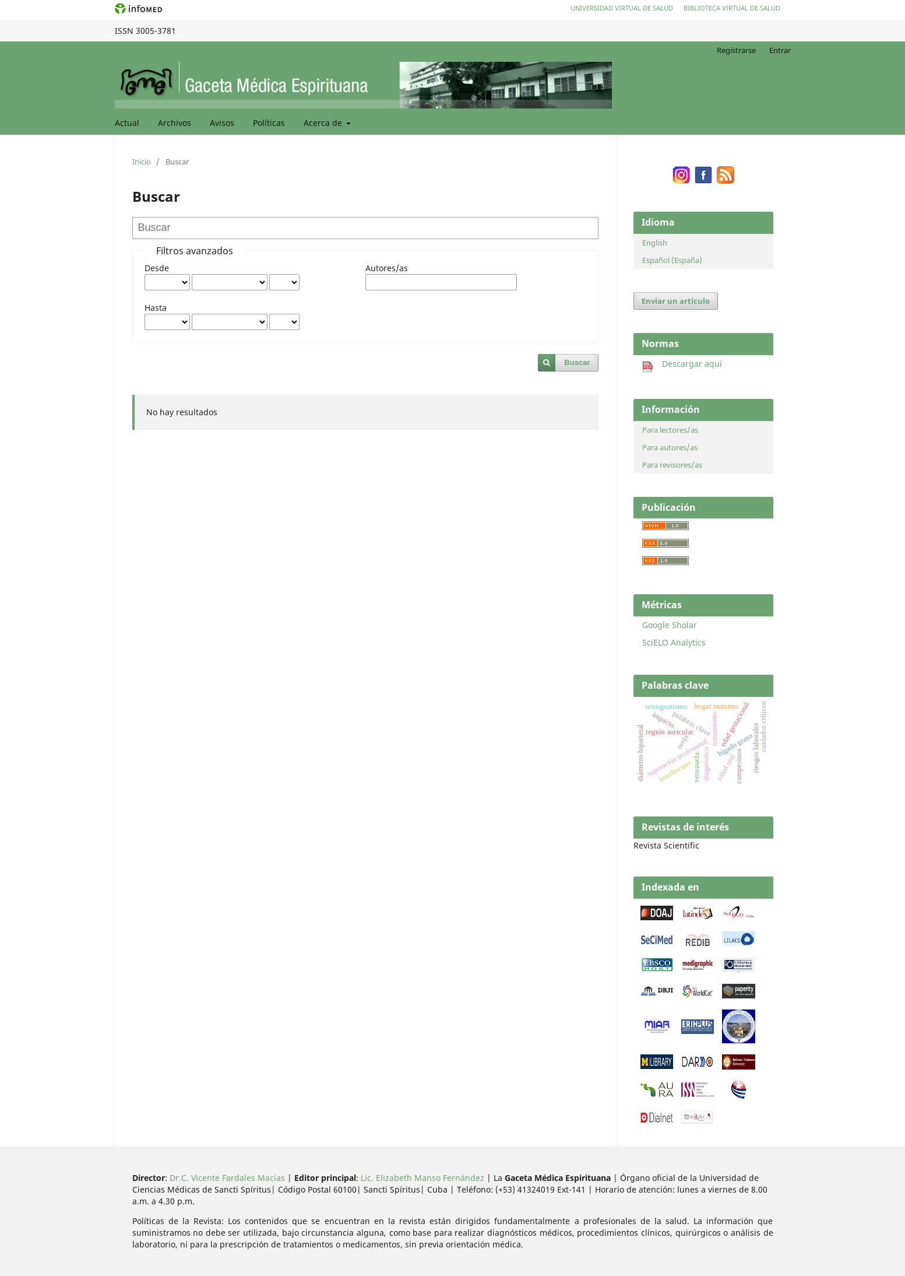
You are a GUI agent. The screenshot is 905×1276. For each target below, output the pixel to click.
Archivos (174, 122)
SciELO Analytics (674, 642)
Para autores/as (670, 447)
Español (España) (672, 260)
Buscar (577, 362)
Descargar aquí (682, 363)
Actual (127, 122)
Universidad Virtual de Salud (622, 7)
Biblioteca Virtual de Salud (732, 7)
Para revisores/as (672, 465)
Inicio (141, 161)
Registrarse (736, 50)
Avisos (222, 122)
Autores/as (386, 268)
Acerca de (324, 122)
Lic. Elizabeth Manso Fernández (422, 1177)
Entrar (780, 50)
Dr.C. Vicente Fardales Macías (227, 1177)
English (654, 242)
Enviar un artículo (676, 301)
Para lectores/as (670, 430)
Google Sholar (669, 624)
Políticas (269, 122)
